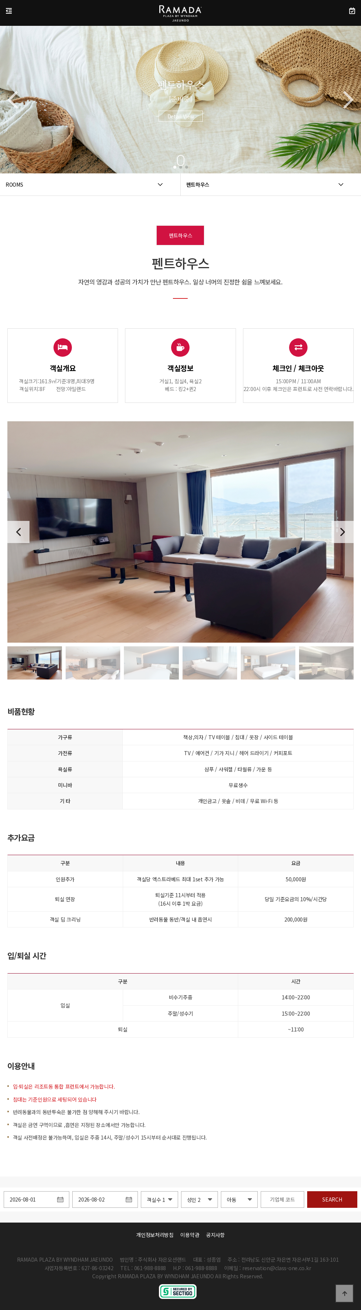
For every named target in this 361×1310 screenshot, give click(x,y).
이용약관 (189, 1234)
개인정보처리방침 (155, 1234)
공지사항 (215, 1234)
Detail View (180, 124)
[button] (174, 167)
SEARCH (332, 1199)
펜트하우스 (180, 235)
